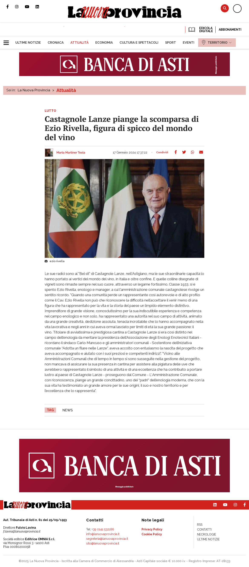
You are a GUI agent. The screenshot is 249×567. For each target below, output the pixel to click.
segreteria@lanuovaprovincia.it (107, 538)
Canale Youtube (30, 7)
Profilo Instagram (20, 7)
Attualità (66, 90)
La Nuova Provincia (34, 90)
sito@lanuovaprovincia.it (102, 543)
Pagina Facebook (10, 7)
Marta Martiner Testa (70, 152)
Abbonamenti (230, 29)
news (67, 410)
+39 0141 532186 (103, 529)
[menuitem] (28, 42)
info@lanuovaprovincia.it (102, 534)
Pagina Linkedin (40, 7)
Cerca (225, 8)
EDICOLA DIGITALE (200, 29)
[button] (7, 41)
